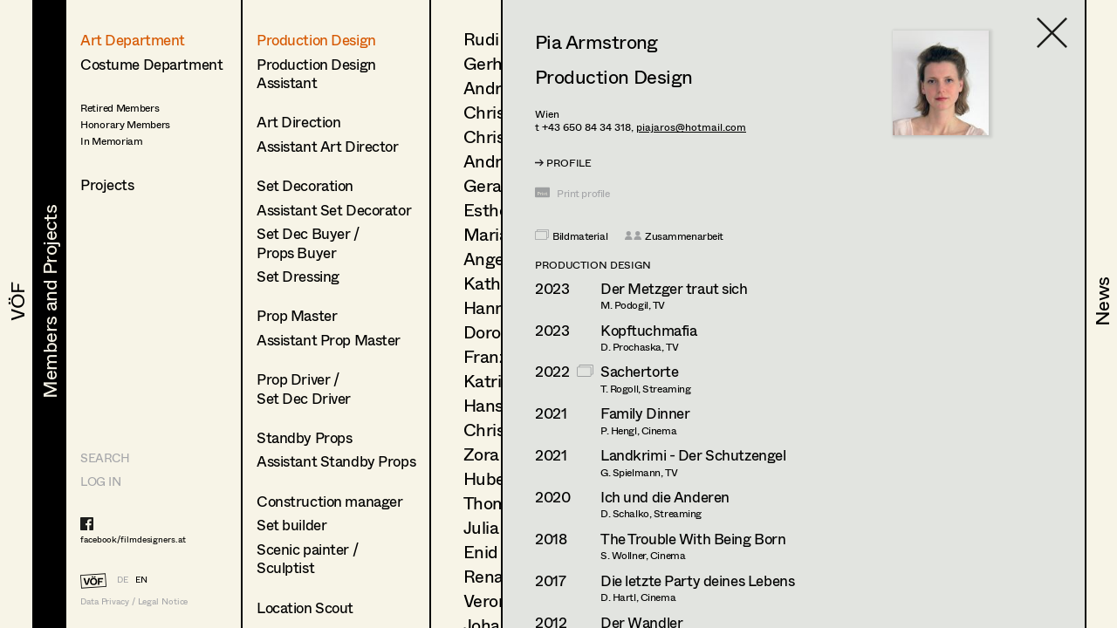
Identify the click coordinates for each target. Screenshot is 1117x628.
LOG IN (100, 481)
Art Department (132, 39)
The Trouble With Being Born (693, 539)
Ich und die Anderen (665, 497)
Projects (107, 184)
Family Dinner (644, 413)
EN (141, 579)
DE (122, 579)
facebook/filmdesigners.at (133, 539)
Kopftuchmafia (648, 330)
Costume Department (151, 64)
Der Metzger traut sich (674, 288)
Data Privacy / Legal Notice (134, 601)
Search (104, 457)
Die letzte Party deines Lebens (697, 580)
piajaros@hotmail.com (691, 127)
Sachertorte (639, 371)
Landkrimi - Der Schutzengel (693, 455)
